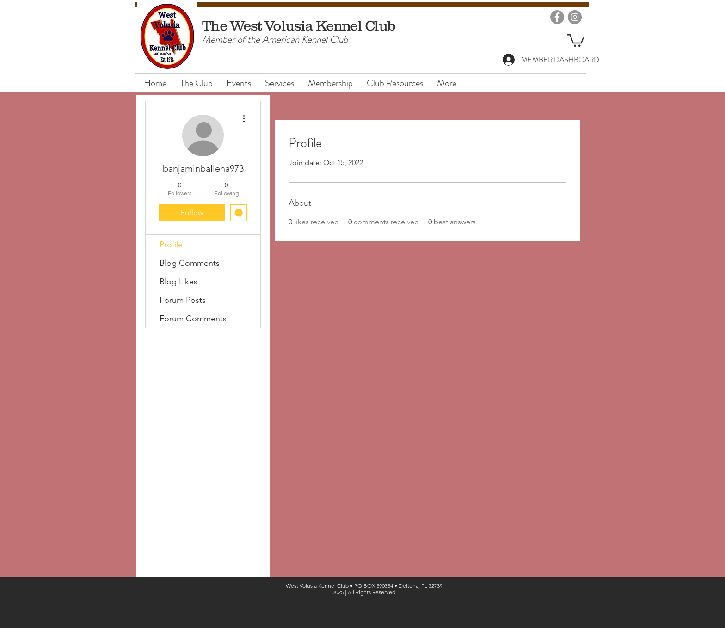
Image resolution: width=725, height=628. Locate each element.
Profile (171, 245)
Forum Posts (183, 300)
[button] (575, 40)
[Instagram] (575, 17)
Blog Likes (178, 282)
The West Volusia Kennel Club (298, 25)
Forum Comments (193, 319)
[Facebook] (557, 17)
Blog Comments (190, 263)
